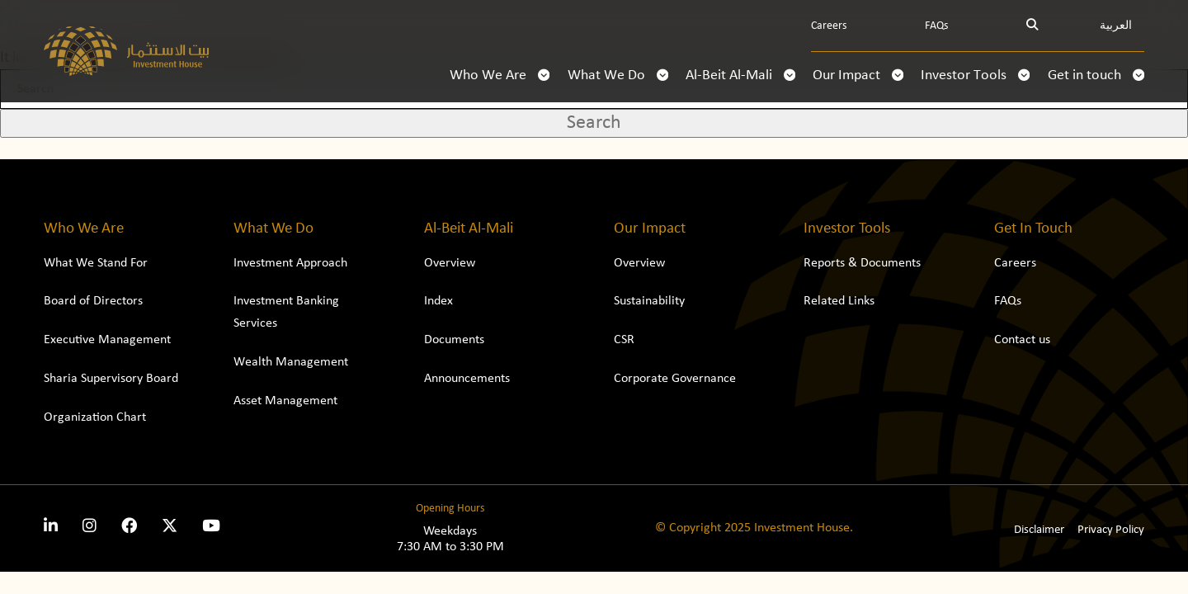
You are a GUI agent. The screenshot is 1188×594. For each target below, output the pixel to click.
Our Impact (858, 75)
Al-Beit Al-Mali (740, 75)
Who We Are (499, 75)
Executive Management (107, 339)
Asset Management (285, 401)
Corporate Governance (675, 378)
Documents (454, 339)
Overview (449, 263)
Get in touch (1096, 75)
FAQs (936, 26)
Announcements (467, 378)
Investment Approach (290, 263)
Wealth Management (290, 362)
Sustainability (649, 301)
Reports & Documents (862, 263)
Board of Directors (93, 301)
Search (594, 123)
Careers (828, 26)
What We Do (618, 75)
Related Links (839, 301)
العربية (1116, 26)
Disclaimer (1039, 530)
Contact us (1022, 339)
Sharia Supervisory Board (111, 378)
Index (438, 301)
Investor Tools (975, 75)
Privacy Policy (1110, 530)
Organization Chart (95, 417)
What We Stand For (96, 263)
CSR (624, 339)
